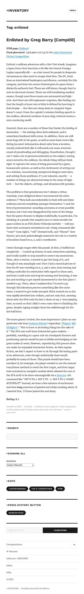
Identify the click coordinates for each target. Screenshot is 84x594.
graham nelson (58, 406)
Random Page (16, 513)
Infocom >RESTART (17, 558)
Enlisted (24, 48)
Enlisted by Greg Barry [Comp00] (40, 39)
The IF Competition (41, 489)
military (10, 409)
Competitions (14, 544)
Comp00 (28, 406)
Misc (9, 572)
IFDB (60, 489)
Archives (11, 461)
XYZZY (10, 579)
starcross (57, 409)
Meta (9, 565)
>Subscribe (60, 530)
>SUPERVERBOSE (17, 489)
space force (39, 409)
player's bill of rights (23, 409)
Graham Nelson (38, 323)
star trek (49, 409)
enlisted (38, 406)
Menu (73, 10)
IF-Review (12, 551)
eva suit (46, 406)
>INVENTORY (17, 11)
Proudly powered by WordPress (35, 588)
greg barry (71, 406)
